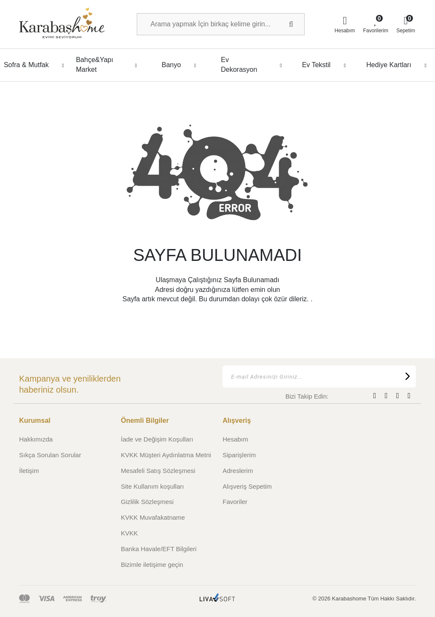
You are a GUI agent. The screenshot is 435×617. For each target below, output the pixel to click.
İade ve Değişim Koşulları (157, 439)
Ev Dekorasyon (254, 64)
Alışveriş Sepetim (247, 486)
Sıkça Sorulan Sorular (50, 455)
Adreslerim (238, 470)
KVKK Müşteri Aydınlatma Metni (166, 455)
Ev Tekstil (326, 65)
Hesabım (235, 439)
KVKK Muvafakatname (153, 517)
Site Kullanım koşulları (152, 486)
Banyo (181, 65)
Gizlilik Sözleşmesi (147, 501)
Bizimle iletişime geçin (152, 564)
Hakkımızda (36, 439)
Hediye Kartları (398, 65)
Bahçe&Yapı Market (109, 64)
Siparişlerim (239, 455)
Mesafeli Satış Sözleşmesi (158, 470)
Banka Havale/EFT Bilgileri (159, 548)
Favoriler (235, 501)
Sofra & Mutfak (36, 65)
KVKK (129, 533)
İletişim (29, 470)
